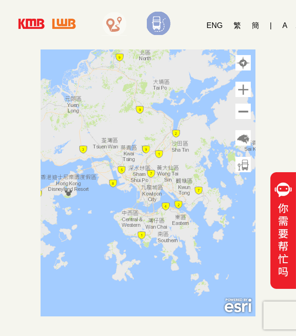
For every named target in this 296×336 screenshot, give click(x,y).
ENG (215, 25)
